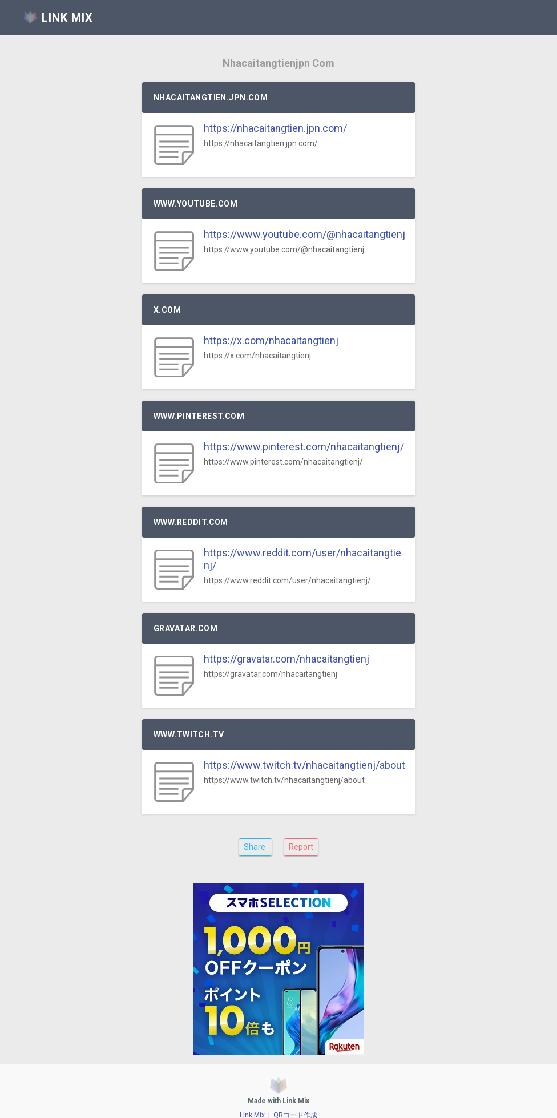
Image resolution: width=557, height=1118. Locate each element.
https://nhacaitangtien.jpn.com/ (275, 128)
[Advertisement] (278, 962)
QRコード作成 (295, 1101)
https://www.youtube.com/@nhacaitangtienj (304, 234)
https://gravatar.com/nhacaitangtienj (286, 659)
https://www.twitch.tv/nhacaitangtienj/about (304, 765)
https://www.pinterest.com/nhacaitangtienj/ (304, 447)
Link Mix (252, 1101)
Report (301, 846)
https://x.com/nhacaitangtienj (271, 340)
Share (255, 846)
